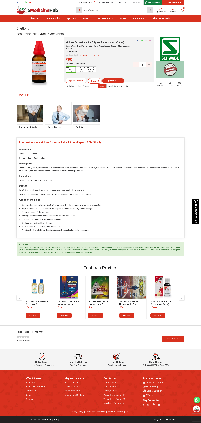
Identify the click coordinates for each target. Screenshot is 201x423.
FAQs (128, 411)
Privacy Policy (77, 411)
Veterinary (138, 18)
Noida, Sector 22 (111, 390)
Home (19, 33)
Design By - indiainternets (164, 419)
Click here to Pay (196, 211)
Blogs (28, 395)
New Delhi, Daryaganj (113, 403)
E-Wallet (148, 395)
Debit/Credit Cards (153, 382)
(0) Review (95, 55)
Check (102, 86)
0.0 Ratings (84, 55)
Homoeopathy (52, 18)
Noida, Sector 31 (111, 382)
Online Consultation (161, 18)
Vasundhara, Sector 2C (114, 399)
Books (123, 18)
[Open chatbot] (196, 409)
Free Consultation (73, 386)
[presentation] (19, 297)
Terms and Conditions (95, 411)
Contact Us (136, 2)
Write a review (173, 338)
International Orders (74, 395)
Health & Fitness (104, 18)
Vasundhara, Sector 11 (114, 395)
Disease (34, 18)
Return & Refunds (115, 411)
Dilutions (44, 33)
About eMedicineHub (35, 386)
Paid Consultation (73, 390)
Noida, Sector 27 (111, 386)
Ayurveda (71, 18)
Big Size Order (112, 81)
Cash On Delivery (153, 391)
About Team (31, 382)
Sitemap (29, 399)
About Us (122, 2)
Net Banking (150, 386)
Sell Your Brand (71, 382)
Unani (86, 18)
